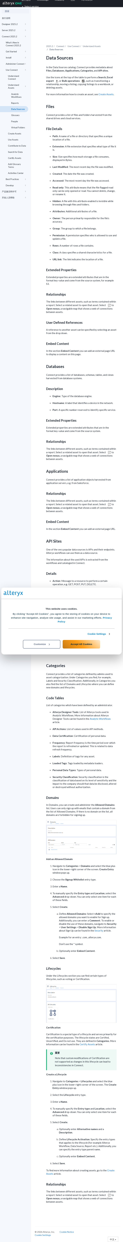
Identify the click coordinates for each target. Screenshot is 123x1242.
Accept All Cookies (81, 644)
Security (98, 930)
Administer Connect (16, 64)
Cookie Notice (67, 1231)
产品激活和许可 (14, 191)
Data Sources (18, 109)
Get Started (16, 51)
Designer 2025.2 (14, 24)
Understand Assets (17, 86)
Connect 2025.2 (14, 36)
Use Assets (13, 139)
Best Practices (16, 179)
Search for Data (15, 152)
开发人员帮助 (14, 197)
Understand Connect (13, 77)
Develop (16, 185)
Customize (42, 644)
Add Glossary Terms (14, 165)
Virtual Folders (18, 127)
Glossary (15, 115)
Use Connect (16, 70)
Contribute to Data (17, 145)
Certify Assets (14, 158)
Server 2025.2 (14, 30)
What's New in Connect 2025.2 (13, 44)
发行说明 (6, 18)
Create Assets (14, 133)
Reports (15, 103)
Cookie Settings (97, 634)
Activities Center (16, 173)
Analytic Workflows (16, 95)
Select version (30, 6)
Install (16, 57)
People (14, 121)
